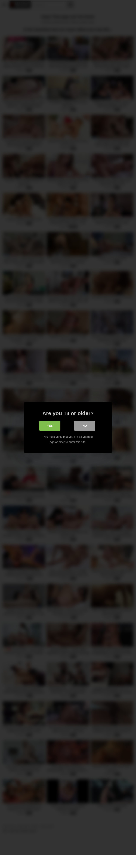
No (85, 425)
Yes (50, 425)
